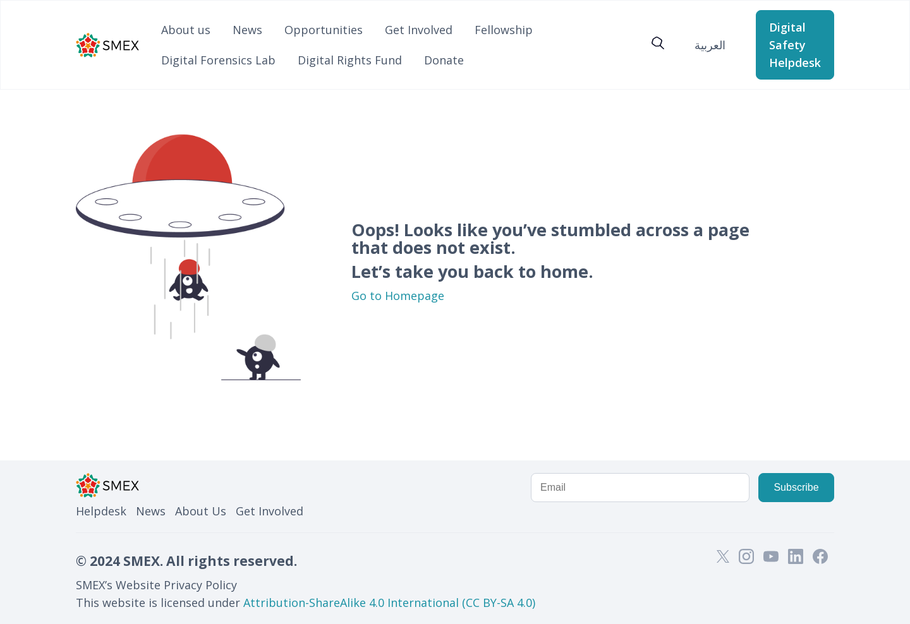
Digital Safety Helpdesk (795, 45)
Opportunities (323, 29)
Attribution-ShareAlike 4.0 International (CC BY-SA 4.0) (389, 602)
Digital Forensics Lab (218, 60)
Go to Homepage (397, 295)
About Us (200, 511)
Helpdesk (101, 511)
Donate (444, 60)
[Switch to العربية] (710, 44)
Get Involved (418, 29)
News (247, 29)
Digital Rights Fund (350, 60)
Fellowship (504, 29)
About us (185, 29)
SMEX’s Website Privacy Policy (156, 584)
